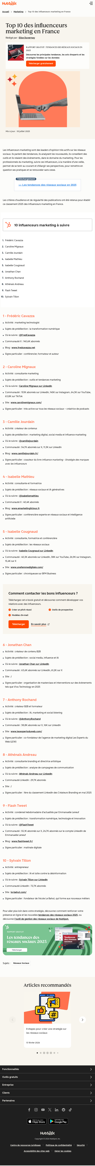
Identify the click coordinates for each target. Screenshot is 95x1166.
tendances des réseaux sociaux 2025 (58, 915)
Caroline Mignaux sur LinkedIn (35, 386)
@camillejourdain (28, 441)
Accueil (5, 12)
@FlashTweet (26, 824)
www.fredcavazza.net (23, 347)
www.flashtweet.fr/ (22, 841)
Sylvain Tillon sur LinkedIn (33, 879)
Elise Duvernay (27, 37)
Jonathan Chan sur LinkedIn (34, 664)
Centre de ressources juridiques (25, 1145)
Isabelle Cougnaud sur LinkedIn (36, 550)
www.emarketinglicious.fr (26, 508)
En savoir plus (40, 624)
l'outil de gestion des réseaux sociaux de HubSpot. (41, 919)
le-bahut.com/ (18, 892)
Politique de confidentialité (59, 1145)
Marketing (18, 12)
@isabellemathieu (29, 496)
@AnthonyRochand (30, 719)
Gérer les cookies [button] (63, 1151)
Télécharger (18, 624)
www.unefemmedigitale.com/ (27, 567)
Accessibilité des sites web (36, 1151)
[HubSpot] (47, 1133)
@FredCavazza (27, 335)
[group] (47, 1019)
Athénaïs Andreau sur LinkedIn (35, 773)
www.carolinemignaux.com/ (26, 402)
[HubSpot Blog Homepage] (9, 3)
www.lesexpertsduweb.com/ (26, 731)
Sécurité (81, 1145)
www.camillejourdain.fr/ (25, 453)
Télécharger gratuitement (41, 63)
